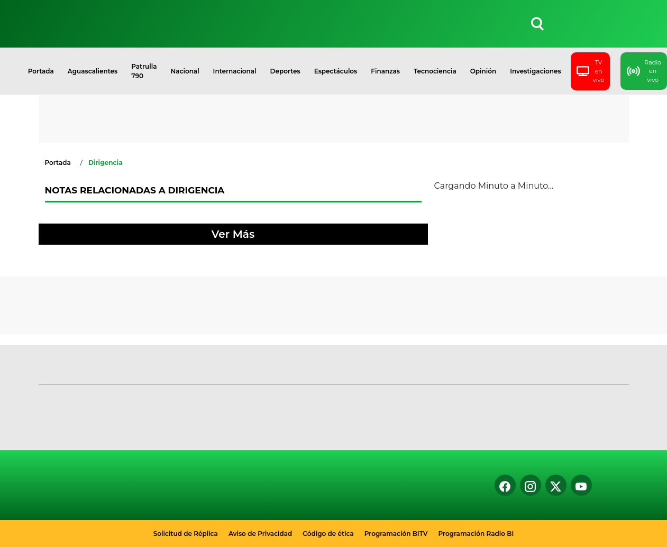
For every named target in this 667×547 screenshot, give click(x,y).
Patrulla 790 (144, 71)
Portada (41, 71)
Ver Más (233, 234)
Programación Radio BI (476, 533)
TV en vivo (591, 71)
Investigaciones (535, 71)
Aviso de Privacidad (260, 533)
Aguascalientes (92, 71)
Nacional (185, 71)
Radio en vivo (643, 71)
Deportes (285, 71)
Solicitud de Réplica (185, 533)
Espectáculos (336, 71)
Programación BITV (396, 533)
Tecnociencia (435, 71)
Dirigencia (105, 162)
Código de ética (328, 533)
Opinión (483, 71)
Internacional (235, 71)
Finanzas (385, 71)
